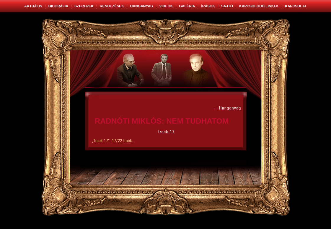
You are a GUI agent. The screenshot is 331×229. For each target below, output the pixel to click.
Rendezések (112, 6)
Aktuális (33, 6)
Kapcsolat (296, 6)
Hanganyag (141, 6)
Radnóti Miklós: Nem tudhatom (162, 121)
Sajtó (227, 6)
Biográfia (58, 6)
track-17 (166, 132)
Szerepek (84, 6)
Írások (208, 6)
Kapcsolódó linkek (259, 6)
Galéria (187, 6)
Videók (166, 6)
